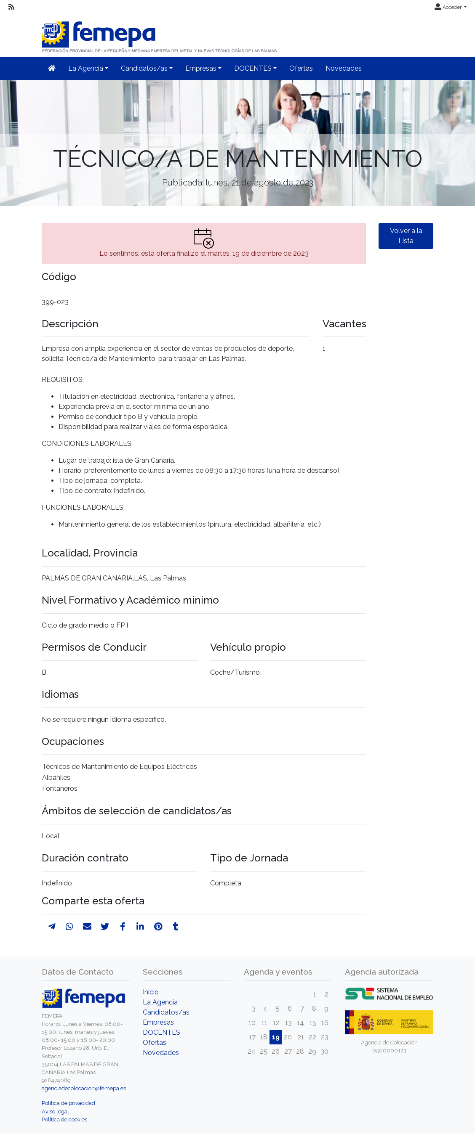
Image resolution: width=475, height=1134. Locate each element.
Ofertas (301, 68)
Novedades (344, 68)
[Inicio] (160, 33)
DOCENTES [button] (253, 68)
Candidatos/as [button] (144, 68)
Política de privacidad (68, 1103)
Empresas (158, 1022)
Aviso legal (55, 1111)
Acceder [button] (449, 7)
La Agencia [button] (85, 68)
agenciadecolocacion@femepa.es (84, 1088)
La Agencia (160, 1002)
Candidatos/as (166, 1012)
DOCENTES (161, 1032)
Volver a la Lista (406, 236)
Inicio (151, 992)
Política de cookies (64, 1119)
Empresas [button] (200, 68)
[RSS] (11, 7)
